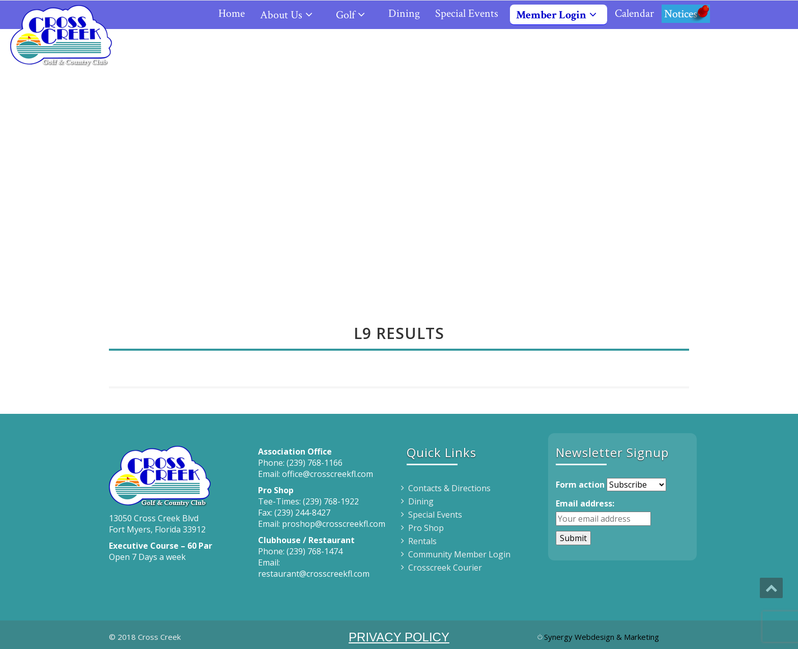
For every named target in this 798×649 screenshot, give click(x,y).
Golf (354, 15)
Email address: (585, 503)
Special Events (466, 13)
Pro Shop (426, 527)
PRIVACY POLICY (399, 637)
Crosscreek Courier (445, 567)
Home (231, 13)
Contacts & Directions (449, 488)
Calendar (634, 13)
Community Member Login (459, 554)
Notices (685, 13)
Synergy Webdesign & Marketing (601, 637)
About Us (290, 15)
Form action (580, 484)
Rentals (422, 541)
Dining (404, 13)
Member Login (560, 15)
